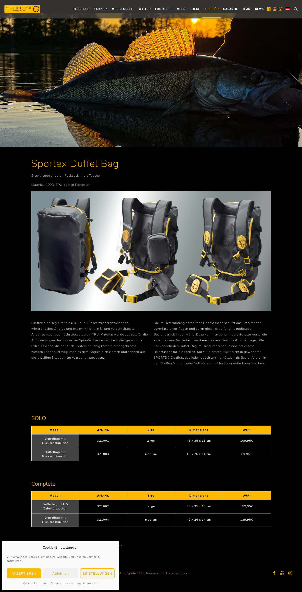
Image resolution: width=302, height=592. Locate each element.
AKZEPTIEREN (24, 573)
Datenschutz (175, 573)
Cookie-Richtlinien (35, 583)
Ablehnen (60, 573)
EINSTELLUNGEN (97, 573)
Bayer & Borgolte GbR (127, 573)
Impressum (90, 583)
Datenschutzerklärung (66, 583)
